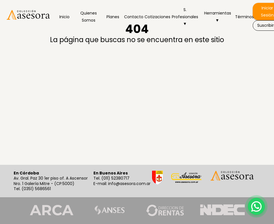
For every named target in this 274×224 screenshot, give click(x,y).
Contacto (132, 17)
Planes (113, 17)
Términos (243, 17)
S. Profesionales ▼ (185, 17)
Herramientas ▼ (217, 17)
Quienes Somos (89, 17)
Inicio (64, 17)
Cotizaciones (155, 17)
